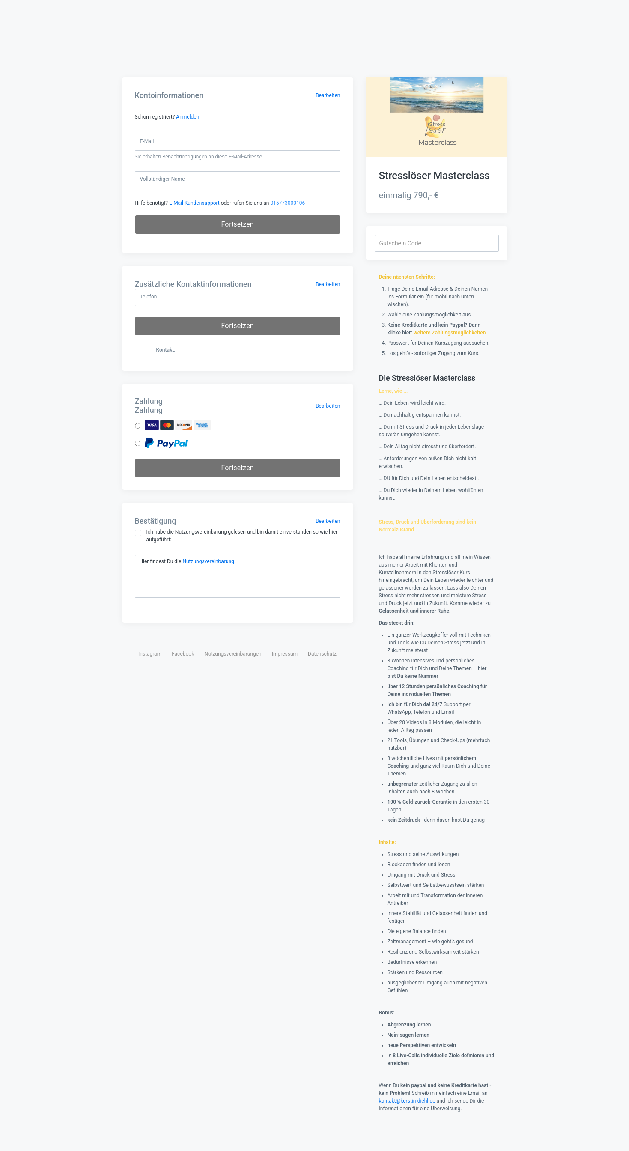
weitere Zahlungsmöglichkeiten (450, 333)
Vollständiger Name (162, 179)
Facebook (183, 654)
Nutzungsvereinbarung (208, 561)
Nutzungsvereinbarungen (233, 654)
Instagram (149, 654)
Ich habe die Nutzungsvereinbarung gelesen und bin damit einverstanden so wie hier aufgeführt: (236, 536)
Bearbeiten (328, 95)
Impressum (285, 654)
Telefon (148, 297)
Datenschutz (322, 654)
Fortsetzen (237, 224)
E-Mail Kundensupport (194, 203)
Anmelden (187, 117)
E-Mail (147, 141)
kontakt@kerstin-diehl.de (407, 1101)
